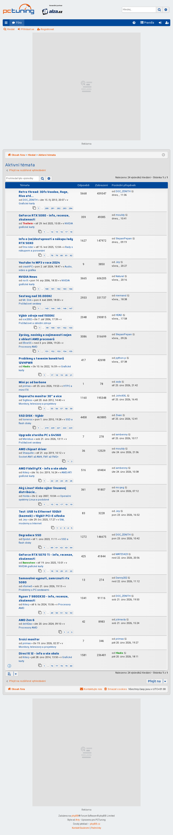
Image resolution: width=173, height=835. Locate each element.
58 (66, 408)
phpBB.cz (95, 824)
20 (66, 375)
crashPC (28, 266)
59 (71, 408)
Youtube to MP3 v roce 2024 (39, 262)
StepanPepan (124, 238)
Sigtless (27, 400)
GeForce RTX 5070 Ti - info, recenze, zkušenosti (46, 556)
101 (58, 327)
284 (70, 208)
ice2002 (27, 319)
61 (57, 547)
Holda (26, 496)
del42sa (27, 623)
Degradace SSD (30, 535)
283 (64, 208)
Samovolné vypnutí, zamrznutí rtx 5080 (44, 580)
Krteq (26, 472)
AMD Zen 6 (26, 620)
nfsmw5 (27, 586)
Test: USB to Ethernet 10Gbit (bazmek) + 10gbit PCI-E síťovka (42, 513)
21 (71, 375)
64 (71, 547)
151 (46, 351)
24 (61, 480)
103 (70, 327)
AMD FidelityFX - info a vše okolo (43, 468)
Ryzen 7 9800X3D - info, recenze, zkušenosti (43, 598)
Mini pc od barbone (32, 382)
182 (58, 288)
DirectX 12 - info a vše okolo (39, 653)
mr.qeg (120, 487)
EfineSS (27, 342)
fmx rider (28, 247)
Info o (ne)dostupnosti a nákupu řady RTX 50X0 (46, 241)
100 (52, 327)
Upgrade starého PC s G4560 (40, 435)
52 (66, 612)
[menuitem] (134, 22)
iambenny (121, 434)
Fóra (19, 22)
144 (52, 308)
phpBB (75, 816)
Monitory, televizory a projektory (37, 403)
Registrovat (47, 29)
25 (66, 480)
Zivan (119, 415)
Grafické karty (27, 203)
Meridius (28, 439)
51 (61, 612)
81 (66, 255)
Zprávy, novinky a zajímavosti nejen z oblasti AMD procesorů (45, 337)
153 (58, 351)
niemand (121, 295)
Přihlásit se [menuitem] (161, 23)
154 (64, 351)
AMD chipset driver (33, 449)
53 (71, 612)
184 (70, 288)
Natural (120, 276)
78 (52, 255)
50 (57, 612)
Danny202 (121, 577)
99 (47, 327)
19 (61, 375)
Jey (118, 262)
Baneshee (29, 562)
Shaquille (28, 453)
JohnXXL (121, 395)
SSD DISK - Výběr (31, 415)
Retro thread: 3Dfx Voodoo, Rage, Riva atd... (43, 193)
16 (61, 231)
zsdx (118, 381)
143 (46, 308)
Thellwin (28, 223)
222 (64, 427)
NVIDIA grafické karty (31, 566)
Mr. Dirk (27, 300)
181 (52, 288)
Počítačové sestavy (30, 303)
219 (46, 427)
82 (71, 255)
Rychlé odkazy (7, 23)
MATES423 (122, 554)
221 (58, 427)
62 (61, 547)
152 (52, 351)
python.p (121, 358)
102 (64, 327)
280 (46, 208)
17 (66, 231)
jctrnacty (121, 619)
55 (52, 408)
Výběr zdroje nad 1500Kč (37, 315)
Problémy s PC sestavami (34, 589)
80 (61, 255)
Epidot (26, 539)
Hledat (10, 29)
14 (52, 231)
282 (58, 208)
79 (57, 255)
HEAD (119, 315)
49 (52, 612)
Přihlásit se (27, 29)
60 (52, 547)
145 (58, 308)
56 (57, 408)
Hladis (26, 366)
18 (71, 231)
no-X (25, 280)
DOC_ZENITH (30, 199)
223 (70, 427)
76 (52, 665)
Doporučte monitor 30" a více (40, 396)
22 (52, 480)
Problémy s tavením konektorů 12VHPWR (41, 360)
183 (64, 288)
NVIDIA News (28, 276)
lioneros (27, 419)
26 (71, 480)
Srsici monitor (29, 639)
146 (64, 308)
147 (70, 308)
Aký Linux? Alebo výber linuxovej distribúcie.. (42, 490)
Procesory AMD (28, 346)
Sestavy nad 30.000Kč (35, 296)
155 (70, 351)
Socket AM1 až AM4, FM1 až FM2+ (39, 456)
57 (61, 408)
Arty (77, 820)
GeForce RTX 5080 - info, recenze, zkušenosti (44, 217)
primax (27, 386)
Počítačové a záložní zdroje (35, 323)
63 (66, 547)
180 (46, 288)
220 (52, 427)
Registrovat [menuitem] (167, 23)
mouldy (120, 215)
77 (57, 665)
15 (57, 231)
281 (52, 208)
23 (57, 480)
